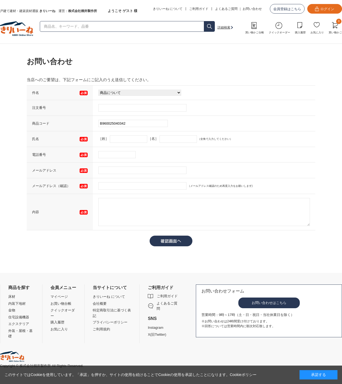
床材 (11, 297)
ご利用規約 (101, 329)
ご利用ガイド (167, 296)
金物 (11, 310)
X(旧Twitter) (157, 334)
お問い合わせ (252, 9)
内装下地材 (17, 304)
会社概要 (100, 304)
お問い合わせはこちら (269, 303)
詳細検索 (223, 27)
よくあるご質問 (226, 9)
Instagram (155, 328)
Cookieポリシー (243, 375)
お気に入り (317, 32)
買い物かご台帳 (254, 32)
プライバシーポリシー (110, 322)
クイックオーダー (279, 32)
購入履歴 (300, 32)
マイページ (59, 297)
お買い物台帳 (60, 304)
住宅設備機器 (18, 317)
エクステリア (18, 324)
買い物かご (335, 27)
